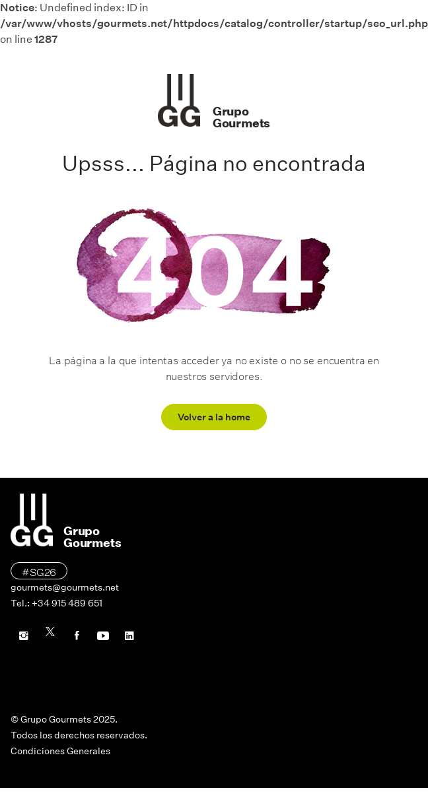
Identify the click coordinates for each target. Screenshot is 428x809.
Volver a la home (214, 417)
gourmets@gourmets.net (65, 587)
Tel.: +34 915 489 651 (56, 603)
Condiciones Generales (60, 751)
